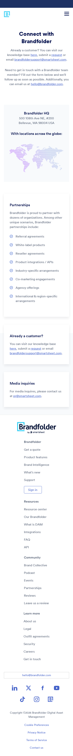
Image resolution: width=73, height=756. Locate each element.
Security (29, 644)
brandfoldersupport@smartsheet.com (40, 59)
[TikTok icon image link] (22, 699)
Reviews (30, 595)
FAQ (27, 539)
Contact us (36, 747)
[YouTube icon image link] (56, 688)
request (56, 55)
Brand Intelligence (36, 465)
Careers (29, 651)
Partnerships (32, 588)
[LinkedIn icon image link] (14, 688)
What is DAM (33, 524)
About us (30, 621)
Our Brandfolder (35, 517)
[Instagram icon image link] (36, 699)
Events (28, 580)
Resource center (35, 509)
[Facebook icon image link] (42, 688)
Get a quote (32, 449)
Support (29, 480)
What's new (32, 472)
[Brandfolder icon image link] (50, 699)
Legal (27, 629)
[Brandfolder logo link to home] (5, 13)
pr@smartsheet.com (27, 396)
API (26, 547)
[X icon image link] (28, 688)
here (34, 55)
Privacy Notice (37, 732)
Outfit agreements (36, 636)
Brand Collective (35, 565)
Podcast (29, 573)
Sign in (32, 490)
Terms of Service (36, 740)
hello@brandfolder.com (47, 84)
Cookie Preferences (36, 725)
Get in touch (32, 659)
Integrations (32, 532)
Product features (35, 457)
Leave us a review (36, 603)
